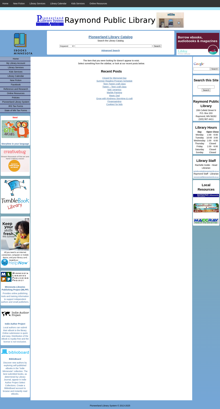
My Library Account (15, 63)
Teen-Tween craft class (114, 84)
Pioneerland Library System (15, 102)
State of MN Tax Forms (16, 110)
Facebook (15, 84)
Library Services (37, 3)
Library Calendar (58, 3)
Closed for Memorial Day (114, 78)
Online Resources (98, 3)
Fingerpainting (114, 101)
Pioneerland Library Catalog (111, 37)
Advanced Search (110, 50)
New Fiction (19, 3)
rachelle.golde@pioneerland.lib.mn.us (206, 171)
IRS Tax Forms (16, 106)
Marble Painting (114, 92)
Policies (16, 97)
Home (5, 3)
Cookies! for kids (114, 104)
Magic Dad (114, 95)
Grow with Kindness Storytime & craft (114, 98)
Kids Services (78, 3)
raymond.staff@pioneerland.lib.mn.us (206, 177)
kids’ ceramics (114, 89)
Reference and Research (16, 89)
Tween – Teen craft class (114, 87)
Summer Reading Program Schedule (114, 81)
